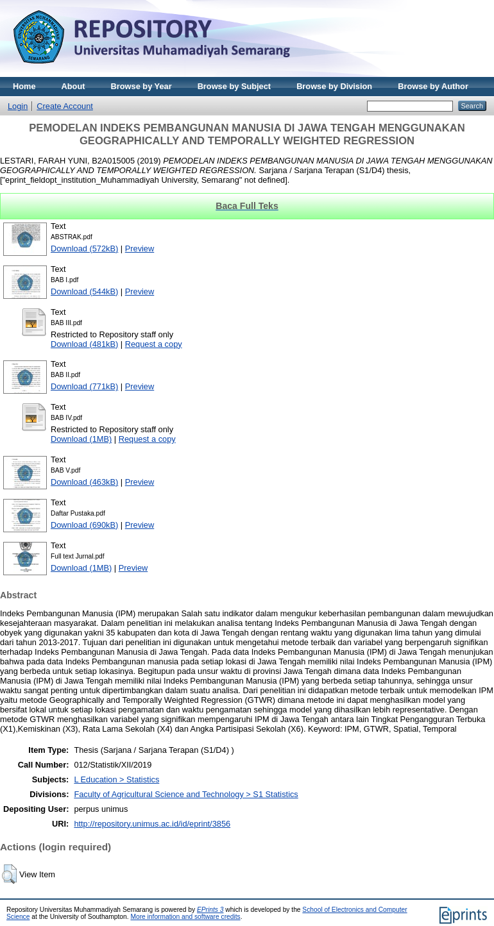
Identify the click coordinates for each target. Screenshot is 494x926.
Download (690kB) (84, 525)
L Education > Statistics (116, 779)
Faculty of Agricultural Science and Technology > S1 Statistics (186, 794)
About (73, 86)
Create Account (65, 106)
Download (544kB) (84, 291)
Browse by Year (141, 86)
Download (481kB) (84, 344)
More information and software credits (185, 916)
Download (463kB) (84, 482)
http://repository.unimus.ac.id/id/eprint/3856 (152, 824)
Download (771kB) (84, 386)
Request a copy (153, 344)
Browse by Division (334, 86)
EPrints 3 (210, 909)
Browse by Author (433, 86)
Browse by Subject (234, 86)
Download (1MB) (81, 439)
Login (18, 106)
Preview (140, 248)
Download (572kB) (84, 248)
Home (24, 86)
